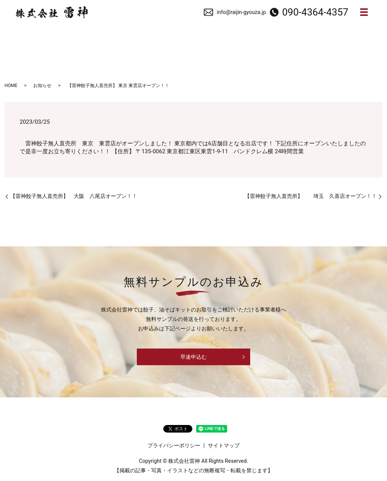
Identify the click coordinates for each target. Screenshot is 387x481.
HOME (11, 85)
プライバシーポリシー (173, 445)
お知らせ (42, 85)
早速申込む (193, 357)
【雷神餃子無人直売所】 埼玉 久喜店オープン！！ (311, 196)
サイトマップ (224, 445)
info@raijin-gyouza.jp (241, 12)
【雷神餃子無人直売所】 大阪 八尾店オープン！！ (73, 196)
